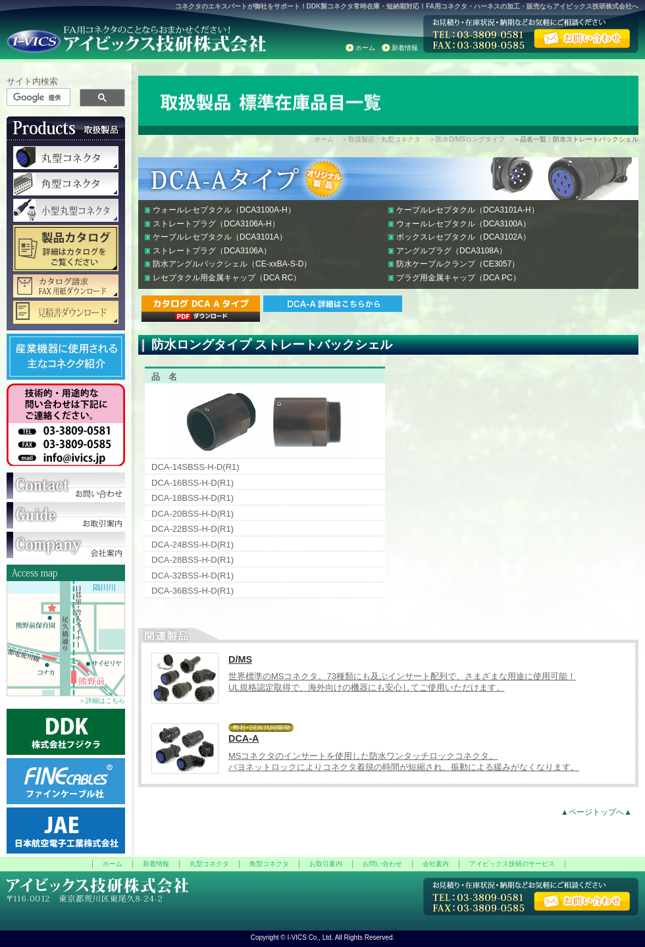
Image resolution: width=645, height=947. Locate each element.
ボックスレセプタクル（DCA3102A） (463, 237)
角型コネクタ (269, 863)
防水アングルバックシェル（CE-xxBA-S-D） (232, 264)
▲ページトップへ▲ (596, 812)
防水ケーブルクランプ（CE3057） (457, 264)
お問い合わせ (382, 863)
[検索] (39, 97)
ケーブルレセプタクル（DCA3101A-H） (467, 210)
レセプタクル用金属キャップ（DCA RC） (227, 277)
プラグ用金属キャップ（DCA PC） (458, 277)
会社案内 (436, 863)
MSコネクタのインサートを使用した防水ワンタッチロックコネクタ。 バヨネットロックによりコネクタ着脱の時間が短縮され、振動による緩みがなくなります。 (403, 761)
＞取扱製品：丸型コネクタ (381, 139)
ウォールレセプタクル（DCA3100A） (463, 223)
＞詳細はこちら (102, 700)
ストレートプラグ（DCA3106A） (212, 250)
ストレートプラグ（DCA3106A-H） (216, 223)
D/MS (240, 659)
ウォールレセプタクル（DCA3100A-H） (224, 210)
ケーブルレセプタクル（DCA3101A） (220, 237)
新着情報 (405, 47)
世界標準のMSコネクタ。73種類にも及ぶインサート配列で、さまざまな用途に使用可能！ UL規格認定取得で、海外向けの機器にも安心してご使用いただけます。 (402, 681)
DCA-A (243, 738)
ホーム (365, 47)
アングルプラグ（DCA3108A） (451, 250)
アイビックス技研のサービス (512, 863)
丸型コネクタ (209, 863)
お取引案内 (325, 863)
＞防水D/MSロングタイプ (467, 139)
